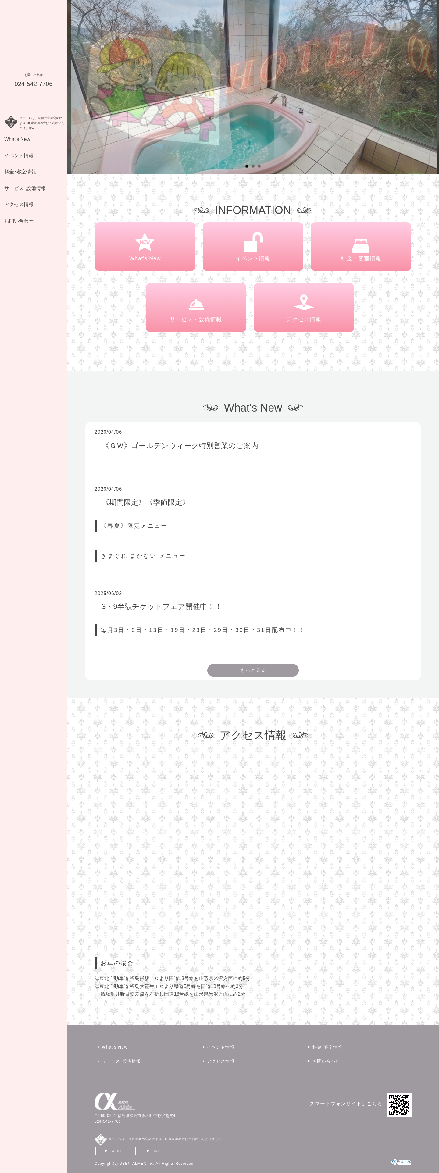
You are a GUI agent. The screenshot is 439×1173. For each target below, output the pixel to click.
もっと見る (253, 670)
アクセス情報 (19, 204)
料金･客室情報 (20, 171)
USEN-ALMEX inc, (137, 1163)
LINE (156, 1151)
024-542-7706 (108, 1121)
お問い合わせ (19, 220)
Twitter (116, 1151)
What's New (17, 139)
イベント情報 (19, 155)
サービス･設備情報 (25, 188)
